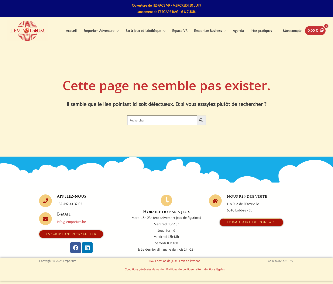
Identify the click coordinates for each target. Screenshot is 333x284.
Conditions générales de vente (144, 273)
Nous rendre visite (247, 200)
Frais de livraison (189, 264)
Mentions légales (214, 273)
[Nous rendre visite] (215, 204)
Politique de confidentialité (183, 273)
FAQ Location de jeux (163, 264)
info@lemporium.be (71, 224)
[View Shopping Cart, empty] (315, 32)
